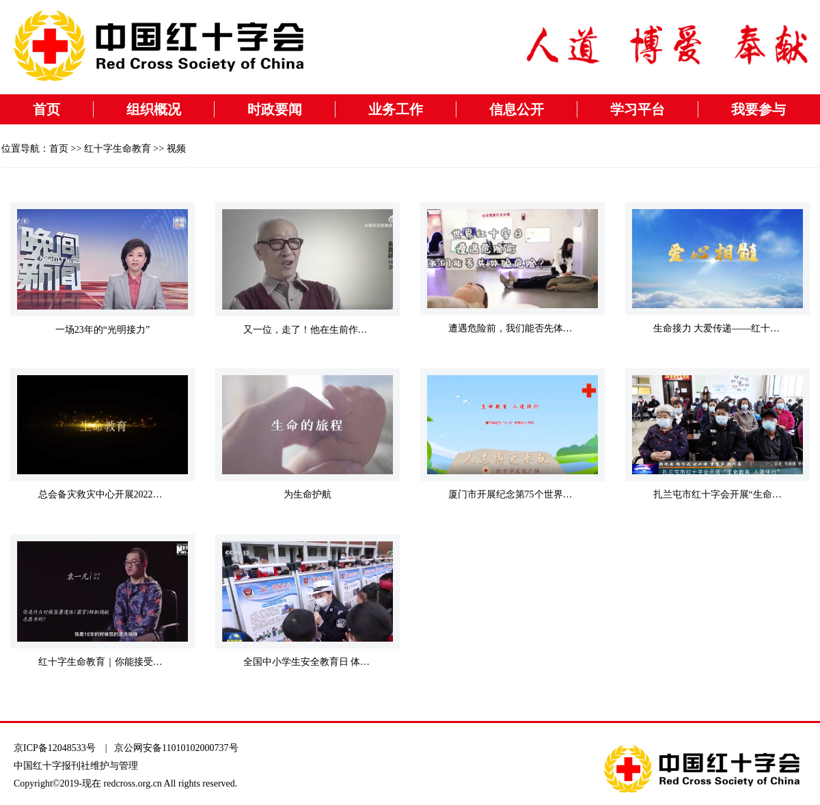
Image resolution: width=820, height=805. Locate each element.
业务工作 (395, 109)
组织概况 (153, 109)
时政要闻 (274, 109)
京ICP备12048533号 (55, 748)
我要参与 (758, 109)
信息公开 (516, 109)
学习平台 (637, 109)
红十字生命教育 (117, 149)
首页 (46, 109)
